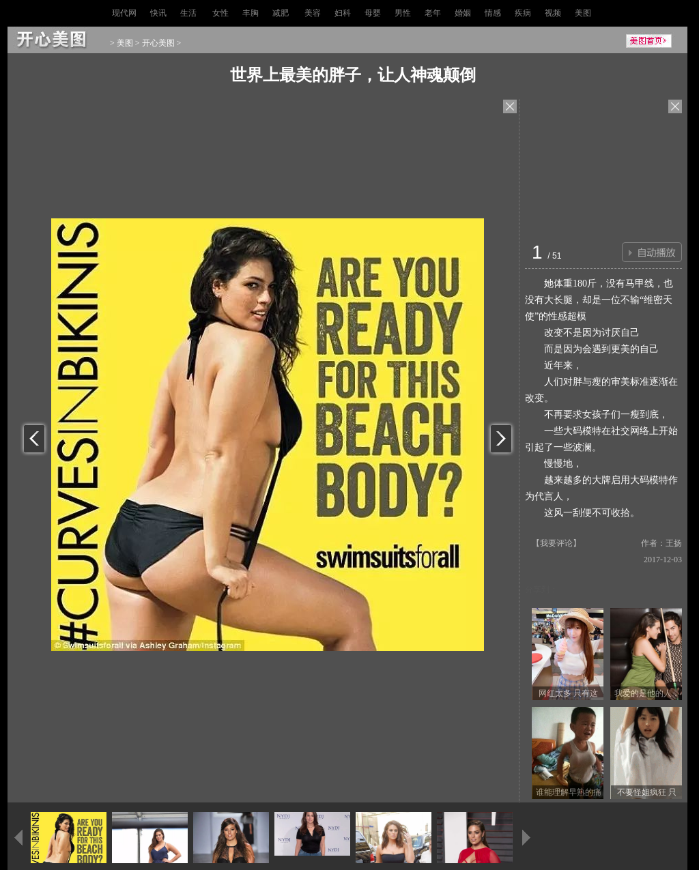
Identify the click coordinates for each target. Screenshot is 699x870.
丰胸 (250, 13)
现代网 (124, 13)
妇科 (342, 13)
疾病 (523, 13)
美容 (312, 13)
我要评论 (556, 543)
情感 (493, 13)
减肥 (280, 13)
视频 (553, 13)
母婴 (373, 13)
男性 (403, 13)
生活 (188, 13)
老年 (433, 13)
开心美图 (158, 43)
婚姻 (463, 13)
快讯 (158, 13)
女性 (220, 13)
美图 (583, 13)
